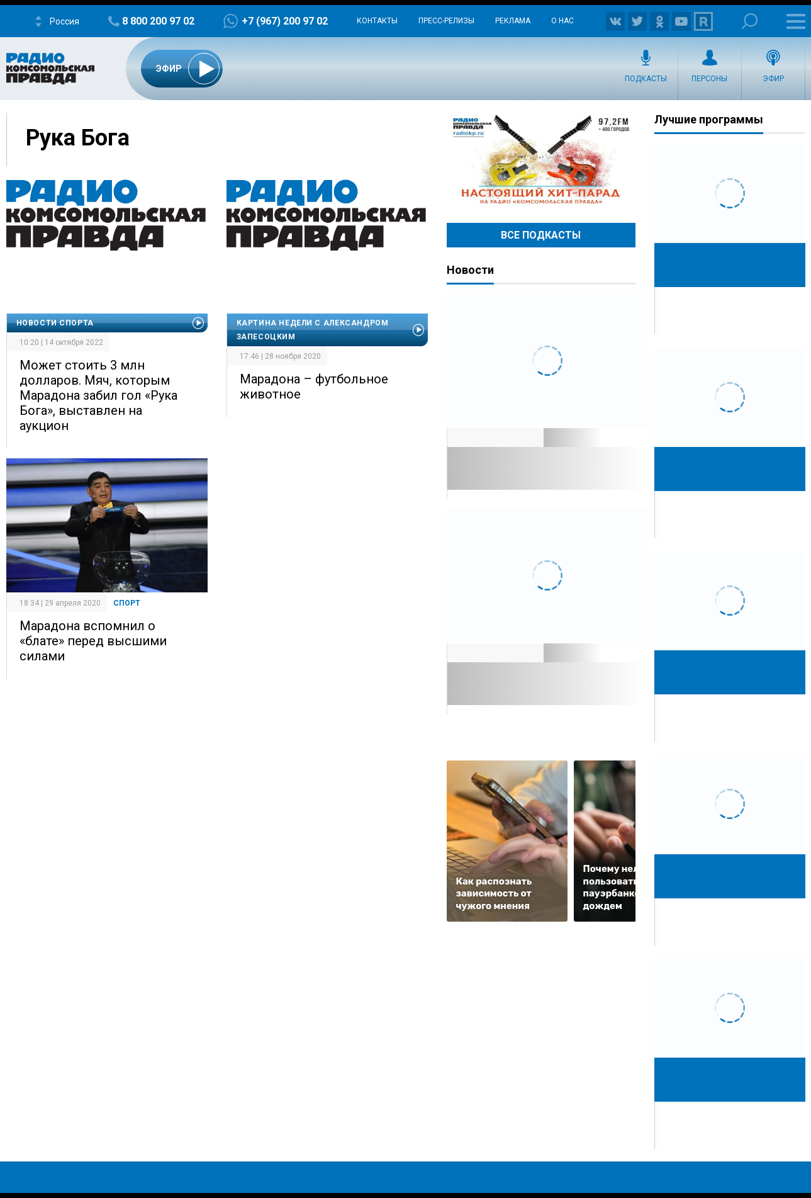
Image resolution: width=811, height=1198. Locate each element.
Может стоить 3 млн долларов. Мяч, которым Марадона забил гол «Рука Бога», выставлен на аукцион (98, 395)
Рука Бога (78, 138)
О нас (562, 20)
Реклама (512, 20)
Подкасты (646, 78)
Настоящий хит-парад (541, 160)
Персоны (709, 78)
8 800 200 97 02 (158, 21)
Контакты (377, 20)
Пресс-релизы (446, 20)
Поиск (750, 21)
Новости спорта (55, 323)
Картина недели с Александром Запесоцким (313, 330)
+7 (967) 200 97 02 (285, 21)
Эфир (773, 78)
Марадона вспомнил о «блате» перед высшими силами (93, 641)
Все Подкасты (541, 235)
